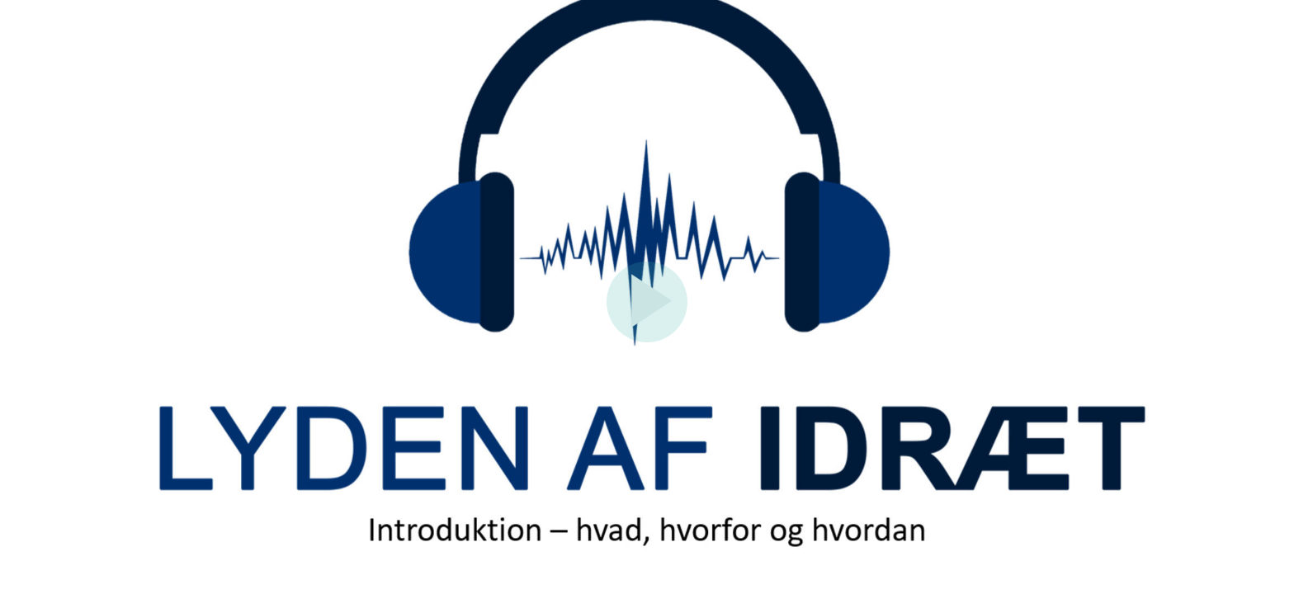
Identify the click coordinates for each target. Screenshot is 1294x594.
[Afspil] (647, 338)
